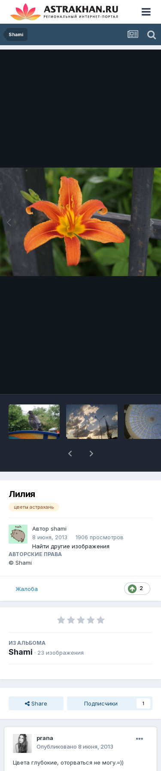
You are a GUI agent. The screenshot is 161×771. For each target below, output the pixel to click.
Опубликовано (74, 746)
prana (44, 737)
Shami (21, 651)
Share (36, 703)
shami (59, 528)
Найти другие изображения (70, 546)
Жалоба (26, 588)
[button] (70, 453)
